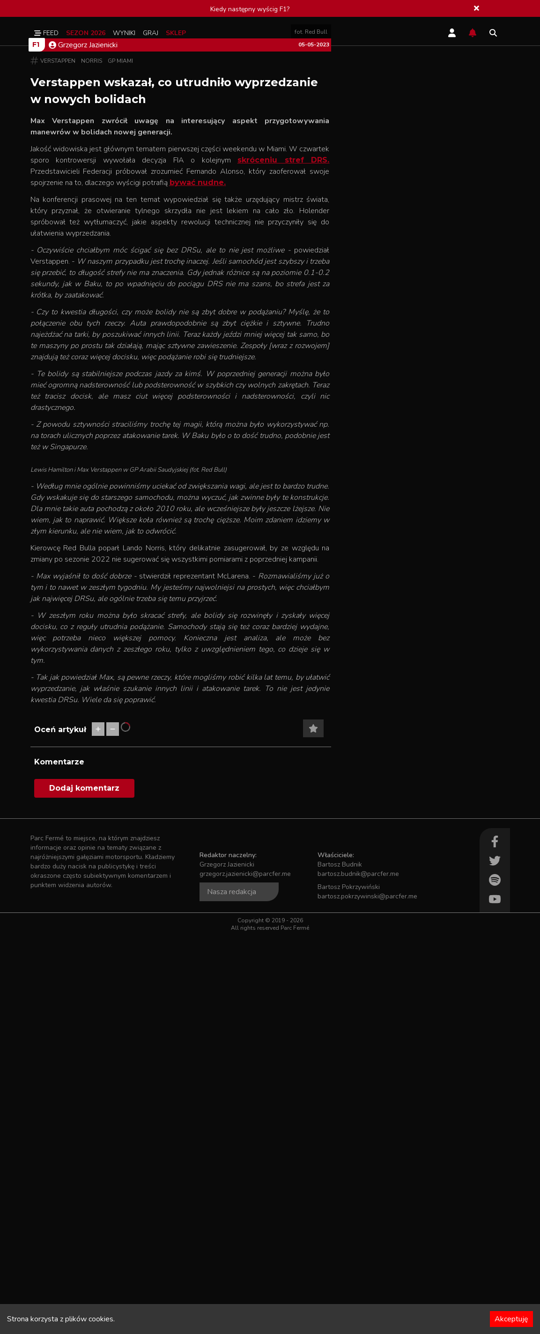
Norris (91, 260)
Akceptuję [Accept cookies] (511, 1319)
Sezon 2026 (85, 33)
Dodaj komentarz (84, 1186)
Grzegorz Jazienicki (83, 244)
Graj (150, 33)
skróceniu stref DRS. (283, 359)
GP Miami (120, 260)
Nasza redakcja (231, 1290)
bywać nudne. (198, 381)
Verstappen (57, 260)
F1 (35, 243)
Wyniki (124, 33)
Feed (46, 33)
